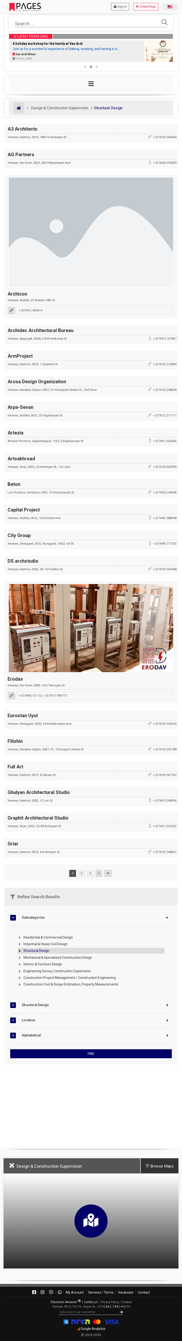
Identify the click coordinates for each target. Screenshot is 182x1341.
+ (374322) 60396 (165, 492)
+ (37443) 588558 (165, 518)
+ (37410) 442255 (165, 723)
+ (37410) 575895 (165, 364)
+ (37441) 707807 (165, 338)
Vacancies (125, 1292)
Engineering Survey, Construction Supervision (57, 971)
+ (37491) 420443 (165, 441)
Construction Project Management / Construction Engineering (69, 978)
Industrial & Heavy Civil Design (45, 944)
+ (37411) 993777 (55, 696)
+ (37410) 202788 (165, 749)
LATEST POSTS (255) (31, 36)
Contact (144, 1292)
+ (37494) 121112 (30, 696)
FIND (91, 1054)
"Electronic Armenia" (65, 1302)
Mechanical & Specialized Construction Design (57, 957)
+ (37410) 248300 (165, 390)
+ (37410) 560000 (165, 137)
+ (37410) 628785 (165, 467)
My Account (75, 1292)
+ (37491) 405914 (30, 310)
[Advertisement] (91, 1104)
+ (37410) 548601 (165, 852)
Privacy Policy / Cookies (116, 1302)
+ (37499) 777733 (165, 543)
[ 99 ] (116, 1306)
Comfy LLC (91, 1302)
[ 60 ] (108, 1306)
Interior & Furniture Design (42, 964)
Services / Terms (101, 1292)
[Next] (99, 873)
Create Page (146, 6)
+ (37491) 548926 (165, 800)
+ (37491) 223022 (165, 826)
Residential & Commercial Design (48, 937)
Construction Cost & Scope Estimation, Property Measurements (70, 984)
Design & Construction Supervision (59, 108)
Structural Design (108, 108)
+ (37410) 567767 (165, 775)
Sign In (120, 6)
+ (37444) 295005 (165, 162)
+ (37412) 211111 (165, 415)
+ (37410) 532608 (165, 569)
